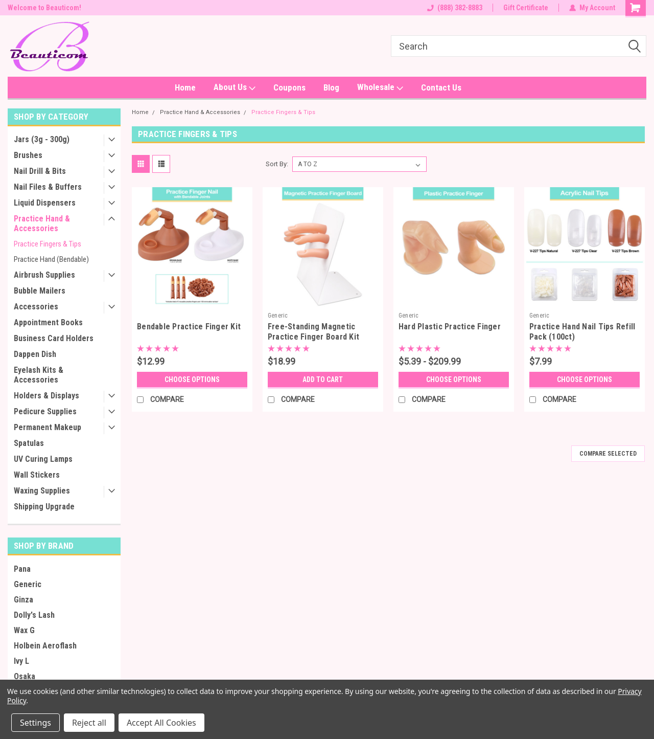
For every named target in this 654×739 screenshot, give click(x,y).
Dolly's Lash (34, 615)
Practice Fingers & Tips (47, 244)
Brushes (28, 155)
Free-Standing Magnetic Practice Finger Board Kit (313, 332)
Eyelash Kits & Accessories (38, 375)
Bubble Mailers (39, 291)
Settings (35, 722)
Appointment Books (48, 322)
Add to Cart (322, 379)
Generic (27, 584)
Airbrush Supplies (44, 275)
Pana (22, 569)
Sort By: (277, 164)
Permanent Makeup (47, 427)
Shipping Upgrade (44, 506)
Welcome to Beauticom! (44, 8)
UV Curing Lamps (43, 459)
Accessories (36, 306)
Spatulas (29, 443)
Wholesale (380, 87)
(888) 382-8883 (454, 8)
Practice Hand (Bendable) (51, 259)
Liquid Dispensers (45, 203)
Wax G (24, 630)
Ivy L (21, 661)
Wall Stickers (37, 475)
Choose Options (192, 379)
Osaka (24, 676)
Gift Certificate (525, 8)
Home (185, 87)
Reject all (89, 722)
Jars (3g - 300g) (41, 139)
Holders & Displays (46, 395)
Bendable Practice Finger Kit (189, 326)
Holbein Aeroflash (45, 646)
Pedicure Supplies (45, 411)
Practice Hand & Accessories (42, 223)
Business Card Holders (54, 338)
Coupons (289, 87)
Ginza (23, 599)
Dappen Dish (35, 354)
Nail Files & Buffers (48, 187)
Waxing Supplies (42, 491)
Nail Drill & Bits (40, 171)
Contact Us (441, 87)
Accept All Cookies (161, 722)
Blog (331, 87)
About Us (234, 87)
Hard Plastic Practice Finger (450, 326)
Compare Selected (608, 453)
